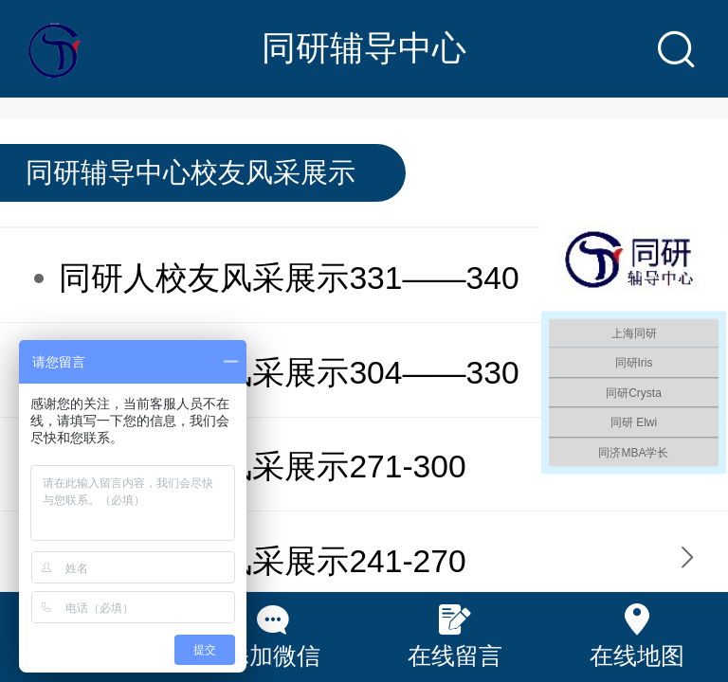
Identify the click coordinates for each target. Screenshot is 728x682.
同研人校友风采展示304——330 (289, 372)
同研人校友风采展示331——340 (289, 278)
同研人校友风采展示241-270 (262, 561)
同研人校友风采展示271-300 (262, 466)
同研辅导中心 (364, 47)
